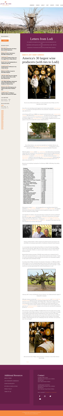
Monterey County (43, 208)
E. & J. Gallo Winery (41, 151)
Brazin (53, 219)
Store (57, 5)
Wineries (32, 5)
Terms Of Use (7, 391)
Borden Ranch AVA (31, 216)
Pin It (28, 362)
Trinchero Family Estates (48, 157)
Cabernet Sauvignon (36, 220)
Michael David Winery (38, 115)
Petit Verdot (27, 300)
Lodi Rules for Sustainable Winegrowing (50, 217)
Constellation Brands (39, 154)
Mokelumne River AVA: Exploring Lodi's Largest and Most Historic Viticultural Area (8, 88)
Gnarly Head (47, 219)
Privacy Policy (8, 389)
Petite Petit (54, 299)
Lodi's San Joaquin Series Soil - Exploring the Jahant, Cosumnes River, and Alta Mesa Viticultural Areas (9, 77)
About (43, 5)
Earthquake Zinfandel (32, 306)
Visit (47, 5)
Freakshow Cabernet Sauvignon (43, 299)
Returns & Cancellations (11, 386)
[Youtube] (40, 399)
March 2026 (5, 106)
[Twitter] (50, 396)
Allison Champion (6, 100)
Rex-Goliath (41, 156)
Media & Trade (8, 378)
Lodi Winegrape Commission (5, 4)
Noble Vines (28, 220)
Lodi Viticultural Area (37, 118)
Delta (58, 158)
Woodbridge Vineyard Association (41, 146)
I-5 (33, 160)
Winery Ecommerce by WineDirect (31, 413)
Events (52, 5)
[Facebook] (39, 396)
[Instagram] (45, 396)
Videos (37, 5)
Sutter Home (25, 158)
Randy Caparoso (6, 99)
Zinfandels (57, 219)
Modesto (32, 151)
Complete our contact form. (51, 392)
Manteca (34, 207)
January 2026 (5, 107)
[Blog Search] (5, 39)
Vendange (36, 156)
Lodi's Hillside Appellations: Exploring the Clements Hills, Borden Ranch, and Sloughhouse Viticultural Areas (9, 83)
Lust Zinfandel (30, 307)
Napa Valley (51, 208)
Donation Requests (9, 383)
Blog (61, 5)
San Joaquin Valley (31, 208)
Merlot (43, 220)
